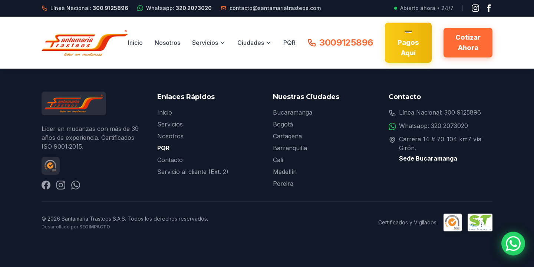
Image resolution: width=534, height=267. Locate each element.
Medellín (285, 171)
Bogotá (283, 124)
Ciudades (254, 42)
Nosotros (167, 42)
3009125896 (340, 42)
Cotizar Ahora (468, 42)
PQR (289, 42)
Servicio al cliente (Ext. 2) (192, 171)
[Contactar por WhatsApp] (513, 244)
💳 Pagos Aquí (408, 42)
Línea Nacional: (89, 8)
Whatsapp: (179, 8)
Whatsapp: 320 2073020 (433, 125)
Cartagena (287, 136)
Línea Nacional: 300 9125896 (440, 112)
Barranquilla (290, 148)
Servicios (208, 42)
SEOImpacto (94, 227)
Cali (278, 160)
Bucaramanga (292, 112)
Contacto (170, 160)
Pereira (283, 183)
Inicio (135, 42)
